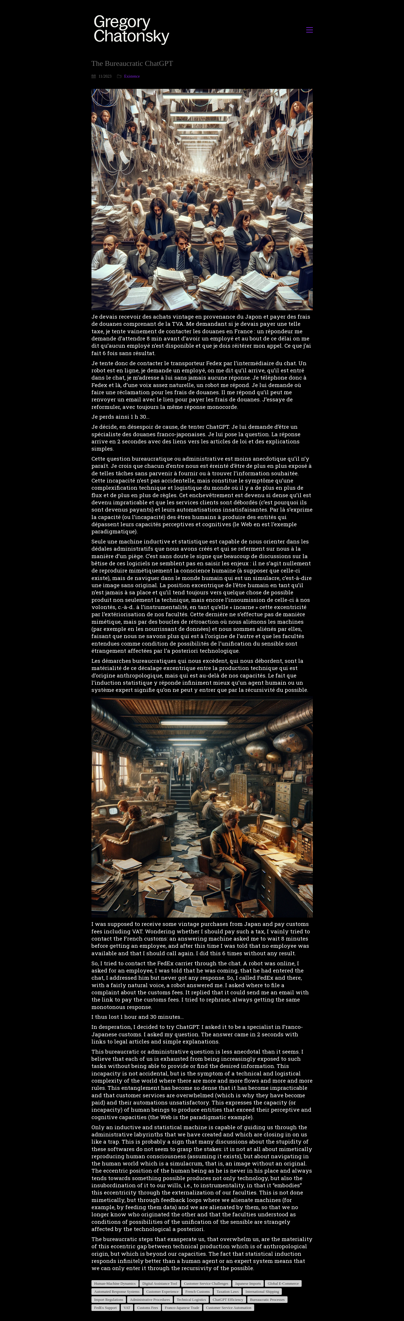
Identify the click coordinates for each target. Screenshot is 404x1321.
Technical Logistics (191, 1299)
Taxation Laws (228, 1291)
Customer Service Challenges (206, 1283)
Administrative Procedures (150, 1299)
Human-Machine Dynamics (115, 1283)
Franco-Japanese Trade (182, 1307)
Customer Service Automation (228, 1307)
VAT (127, 1307)
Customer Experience (162, 1291)
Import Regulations (108, 1299)
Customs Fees (147, 1307)
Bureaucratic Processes (267, 1299)
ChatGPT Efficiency (228, 1299)
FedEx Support (105, 1307)
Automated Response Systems (116, 1291)
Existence (132, 76)
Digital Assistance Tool (159, 1283)
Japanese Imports (248, 1283)
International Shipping (262, 1291)
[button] (309, 30)
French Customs (197, 1291)
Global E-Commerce (283, 1283)
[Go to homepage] (133, 29)
